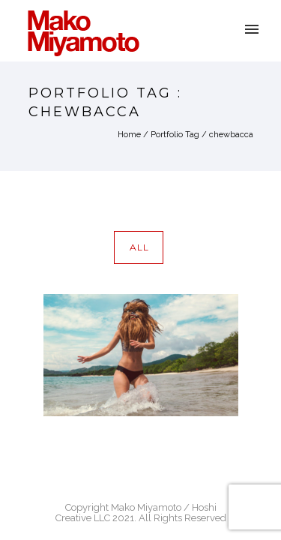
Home (129, 135)
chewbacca (231, 135)
